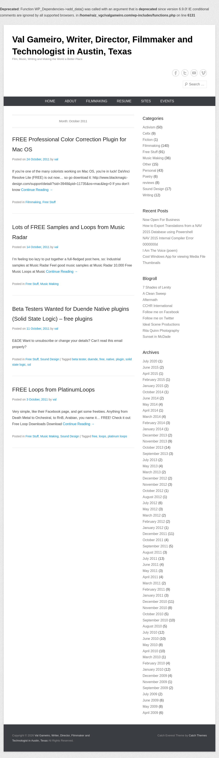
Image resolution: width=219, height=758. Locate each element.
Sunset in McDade (157, 336)
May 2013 (150, 466)
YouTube (194, 72)
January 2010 (153, 669)
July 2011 (150, 558)
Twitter (184, 72)
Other (147, 164)
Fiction (148, 139)
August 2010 (152, 626)
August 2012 (152, 497)
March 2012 (152, 515)
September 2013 (155, 454)
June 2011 (151, 564)
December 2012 (155, 478)
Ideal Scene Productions (161, 324)
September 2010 (155, 620)
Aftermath (150, 300)
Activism (149, 127)
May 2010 (150, 645)
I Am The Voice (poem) (160, 250)
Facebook (175, 72)
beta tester (79, 359)
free (102, 359)
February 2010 (154, 663)
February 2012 (154, 521)
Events (167, 101)
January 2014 (153, 429)
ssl (29, 364)
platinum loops (117, 436)
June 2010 (151, 638)
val (56, 159)
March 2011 (152, 583)
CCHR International (157, 306)
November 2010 (155, 608)
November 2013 (155, 441)
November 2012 (155, 484)
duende (93, 359)
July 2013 (150, 460)
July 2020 (150, 361)
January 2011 (153, 595)
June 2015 (151, 367)
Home (50, 101)
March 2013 (152, 472)
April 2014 (150, 410)
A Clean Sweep (154, 293)
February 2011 (154, 589)
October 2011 (153, 540)
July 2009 (150, 694)
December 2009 (155, 676)
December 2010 (155, 601)
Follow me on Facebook (161, 312)
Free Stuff (49, 202)
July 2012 (150, 503)
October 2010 (153, 614)
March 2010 (152, 657)
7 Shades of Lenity (157, 287)
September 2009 (155, 688)
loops (102, 436)
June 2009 (151, 700)
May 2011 (150, 571)
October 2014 (153, 392)
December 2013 (155, 435)
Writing (148, 195)
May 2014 (150, 404)
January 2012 (153, 528)
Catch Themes (198, 735)
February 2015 (154, 379)
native (110, 359)
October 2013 (153, 447)
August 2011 (152, 552)
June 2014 (151, 398)
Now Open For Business (161, 220)
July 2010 (150, 632)
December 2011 (155, 534)
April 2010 (150, 651)
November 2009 (155, 682)
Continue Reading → (37, 190)
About (71, 101)
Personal (149, 170)
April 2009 (150, 713)
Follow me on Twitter (158, 318)
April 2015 (150, 373)
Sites (146, 101)
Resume (124, 101)
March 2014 (152, 416)
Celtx (146, 133)
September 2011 (155, 546)
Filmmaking (96, 101)
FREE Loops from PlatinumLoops (53, 389)
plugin (120, 359)
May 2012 (150, 509)
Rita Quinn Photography (161, 330)
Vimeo (203, 72)
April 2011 (150, 577)
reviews (148, 183)
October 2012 (153, 491)
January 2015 (153, 386)
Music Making (49, 284)
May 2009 (150, 706)
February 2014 (154, 423)
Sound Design (49, 359)
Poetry (147, 176)
